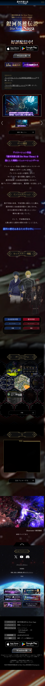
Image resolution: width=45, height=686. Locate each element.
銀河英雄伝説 (22, 3)
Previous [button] (2, 123)
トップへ (22, 544)
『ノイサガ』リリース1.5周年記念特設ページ (20, 78)
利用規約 (22, 569)
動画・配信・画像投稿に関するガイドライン (22, 573)
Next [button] (42, 123)
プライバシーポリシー (22, 565)
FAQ (22, 577)
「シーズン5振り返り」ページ (15, 85)
